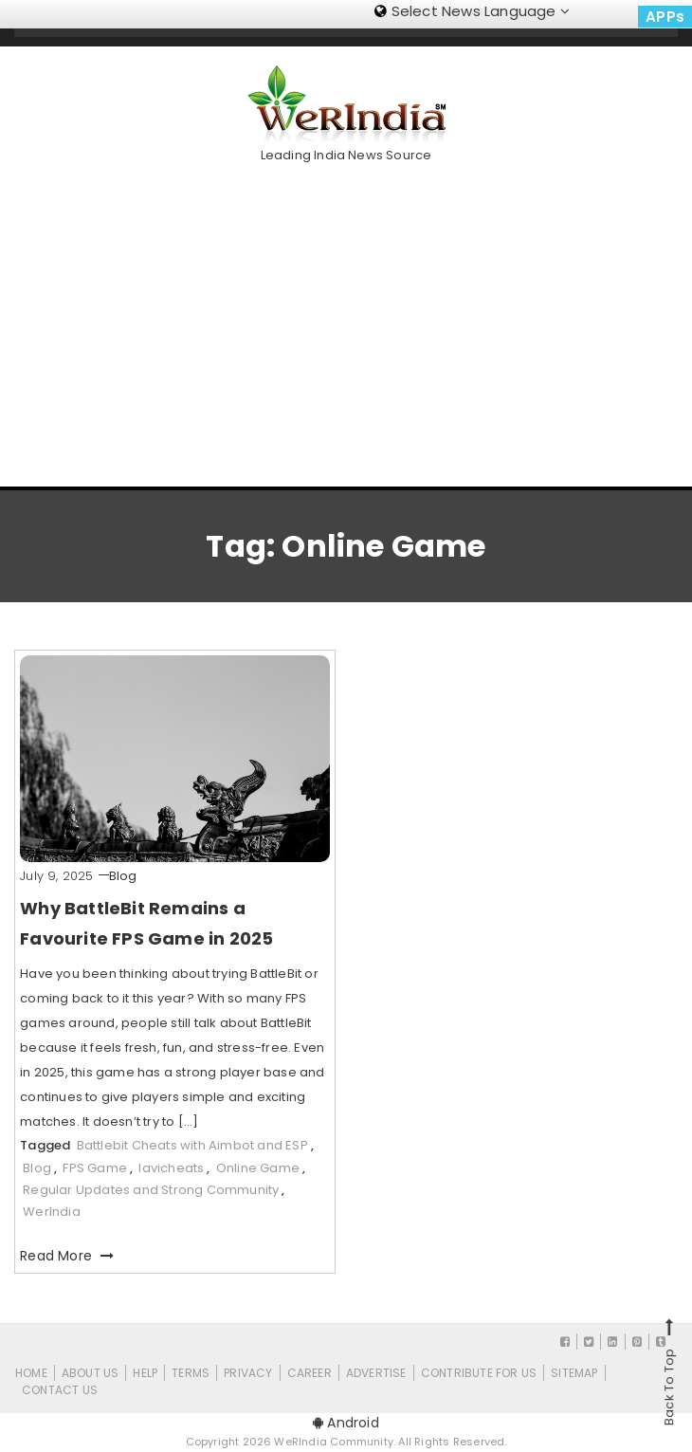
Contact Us (60, 1390)
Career (309, 1373)
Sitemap (574, 1373)
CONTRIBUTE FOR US (479, 1373)
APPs (665, 17)
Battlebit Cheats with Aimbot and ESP (192, 1145)
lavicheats (171, 1168)
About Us (90, 1373)
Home (31, 1373)
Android (346, 1422)
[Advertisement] (353, 317)
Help (145, 1373)
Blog (123, 876)
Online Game (258, 1168)
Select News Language (472, 11)
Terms (190, 1373)
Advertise (376, 1373)
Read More (67, 1255)
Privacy (248, 1373)
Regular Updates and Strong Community (151, 1190)
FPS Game (95, 1168)
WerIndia (52, 1212)
